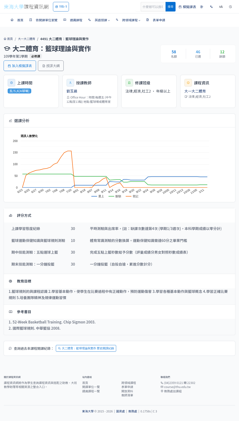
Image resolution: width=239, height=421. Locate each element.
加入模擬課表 (20, 66)
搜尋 (170, 6)
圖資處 (120, 411)
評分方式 (20, 215)
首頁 (8, 39)
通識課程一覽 (91, 391)
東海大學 (88, 411)
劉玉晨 (72, 90)
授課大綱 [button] (51, 66)
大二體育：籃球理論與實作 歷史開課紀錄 (86, 348)
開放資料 (127, 391)
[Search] (155, 6)
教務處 (132, 411)
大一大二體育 (25, 39)
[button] (99, 20)
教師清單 (127, 395)
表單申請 (127, 387)
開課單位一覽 (91, 387)
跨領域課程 (128, 383)
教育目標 (20, 281)
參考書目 (20, 311)
